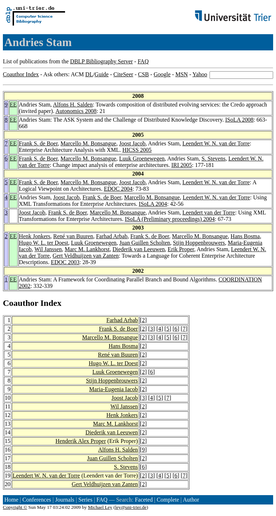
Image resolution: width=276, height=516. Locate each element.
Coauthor (20, 303)
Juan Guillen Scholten (144, 243)
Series (85, 500)
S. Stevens (214, 158)
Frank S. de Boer (38, 143)
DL (89, 74)
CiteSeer (123, 74)
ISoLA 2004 (153, 204)
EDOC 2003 (65, 262)
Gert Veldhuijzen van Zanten (85, 256)
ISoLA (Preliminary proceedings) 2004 (170, 219)
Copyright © (15, 507)
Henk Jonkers (35, 236)
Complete (168, 500)
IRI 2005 (181, 165)
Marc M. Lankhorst (87, 249)
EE (13, 104)
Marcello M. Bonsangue (88, 143)
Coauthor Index (21, 74)
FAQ (143, 61)
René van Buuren (73, 236)
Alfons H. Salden (73, 104)
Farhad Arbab (112, 236)
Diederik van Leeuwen (138, 249)
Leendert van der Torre (208, 212)
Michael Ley (100, 507)
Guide (102, 74)
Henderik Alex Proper (80, 441)
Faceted (144, 500)
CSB (143, 74)
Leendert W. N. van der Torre (215, 143)
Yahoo (199, 74)
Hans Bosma (245, 236)
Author (191, 500)
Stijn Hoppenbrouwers (199, 243)
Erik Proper (181, 249)
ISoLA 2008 (239, 120)
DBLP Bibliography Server (101, 61)
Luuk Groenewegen (142, 158)
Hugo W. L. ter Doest (43, 243)
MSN (181, 74)
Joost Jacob (132, 143)
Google (162, 74)
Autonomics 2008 (75, 111)
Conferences (36, 500)
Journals (64, 500)
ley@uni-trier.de (130, 507)
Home (11, 500)
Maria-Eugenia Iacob (113, 389)
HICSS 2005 (136, 150)
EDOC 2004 (118, 189)
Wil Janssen (48, 249)
